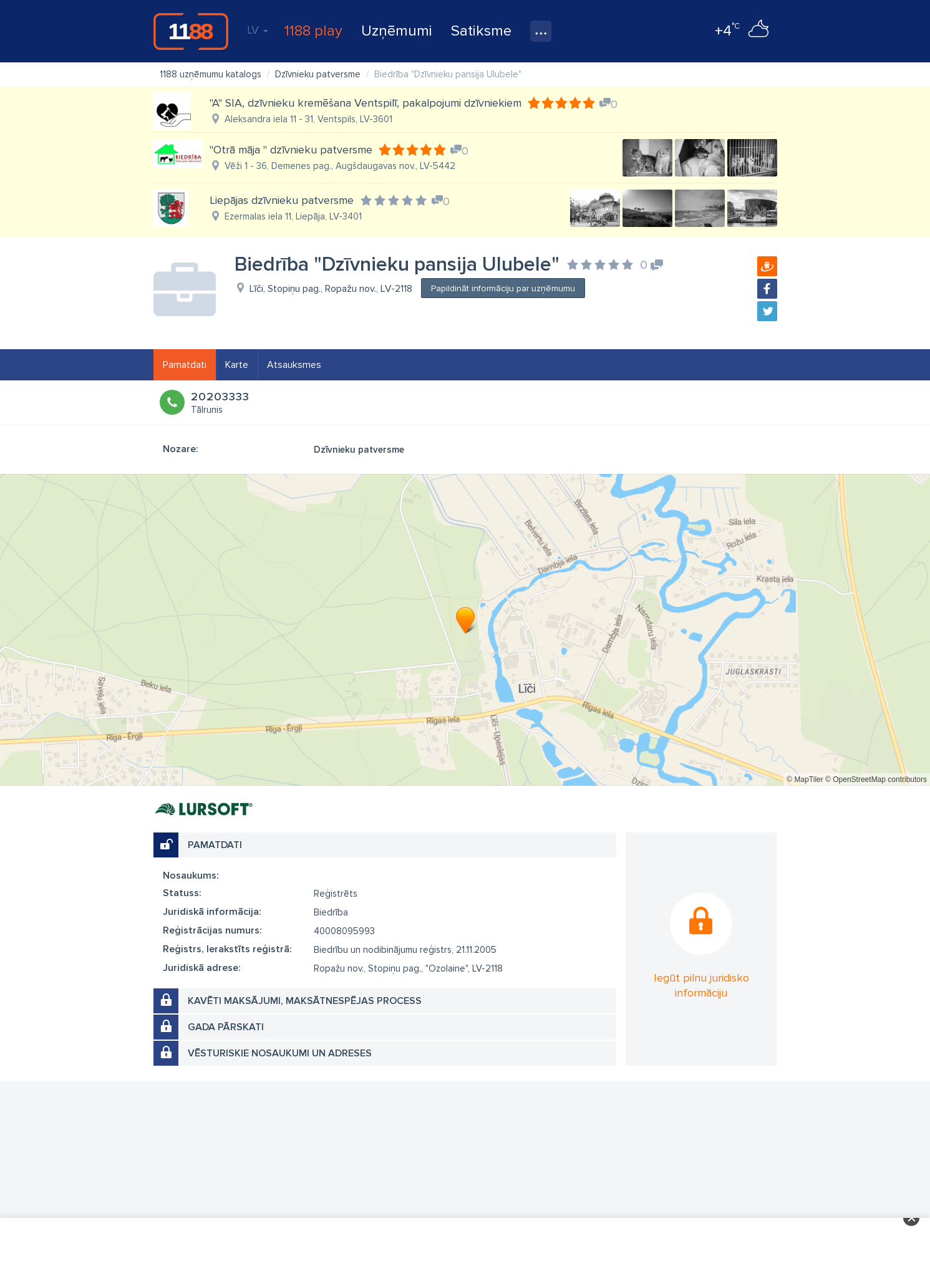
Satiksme (481, 31)
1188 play (313, 31)
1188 (190, 31)
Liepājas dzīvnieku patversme (282, 200)
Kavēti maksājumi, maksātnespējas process (305, 1001)
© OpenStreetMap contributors (876, 779)
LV (257, 30)
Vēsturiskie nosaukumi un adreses (280, 1053)
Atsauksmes (294, 365)
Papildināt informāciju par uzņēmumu (503, 288)
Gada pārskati (226, 1027)
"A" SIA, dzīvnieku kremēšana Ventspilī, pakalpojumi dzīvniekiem (365, 103)
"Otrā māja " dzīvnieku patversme (291, 150)
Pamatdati (184, 365)
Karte (236, 365)
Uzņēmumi (396, 31)
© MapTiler (805, 779)
